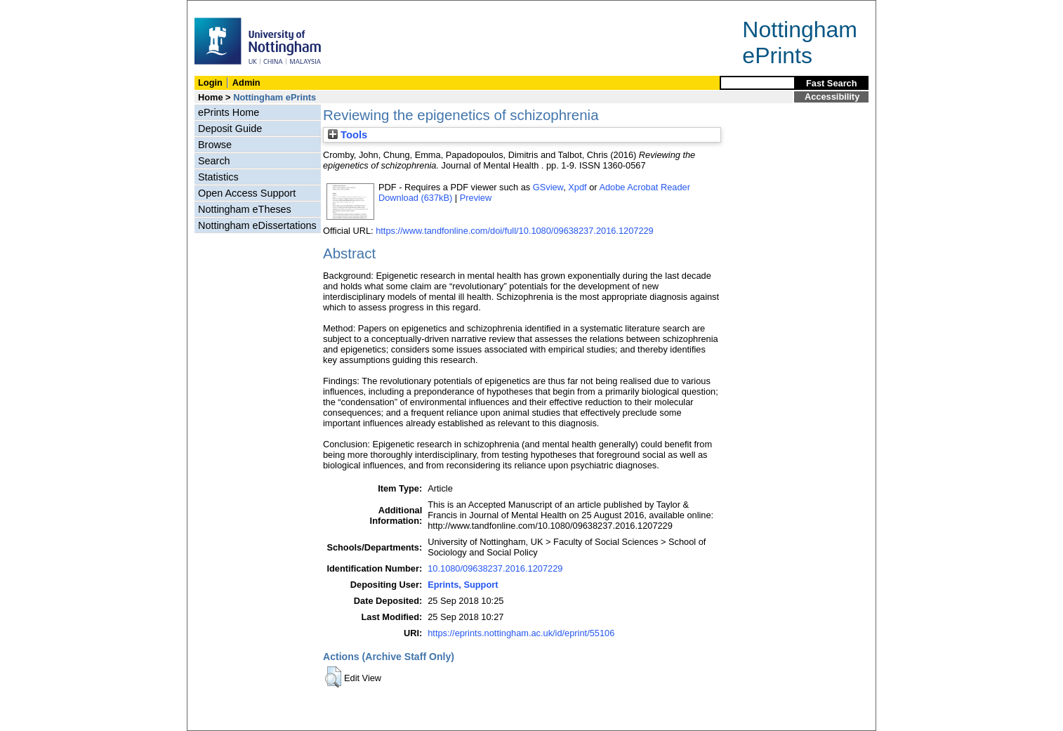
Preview (476, 197)
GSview (548, 187)
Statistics (218, 177)
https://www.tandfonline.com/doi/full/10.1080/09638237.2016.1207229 (515, 230)
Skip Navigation (218, 8)
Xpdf (577, 187)
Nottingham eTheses (244, 209)
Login (210, 82)
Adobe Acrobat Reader (644, 187)
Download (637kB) (415, 197)
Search (214, 160)
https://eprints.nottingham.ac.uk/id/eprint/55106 (521, 633)
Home (210, 97)
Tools (347, 134)
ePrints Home (228, 112)
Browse (215, 144)
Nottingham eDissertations (257, 225)
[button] (333, 676)
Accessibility (832, 96)
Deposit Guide (230, 128)
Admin (246, 82)
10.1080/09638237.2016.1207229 (495, 568)
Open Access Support (247, 193)
